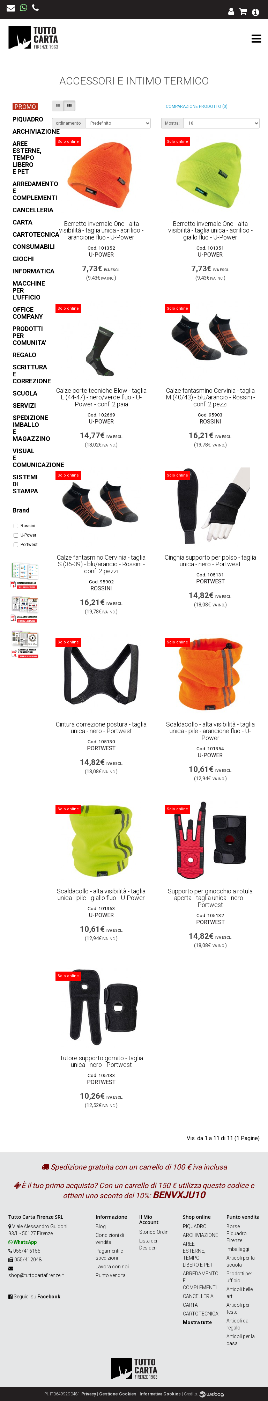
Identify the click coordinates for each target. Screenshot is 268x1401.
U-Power (25, 535)
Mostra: (172, 123)
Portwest (25, 544)
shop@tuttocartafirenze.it (36, 1275)
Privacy (88, 1394)
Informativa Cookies (160, 1394)
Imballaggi (237, 1249)
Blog (101, 1226)
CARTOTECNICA (200, 1314)
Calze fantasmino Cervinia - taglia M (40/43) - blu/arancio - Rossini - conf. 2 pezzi (210, 397)
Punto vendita (111, 1275)
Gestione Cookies (117, 1394)
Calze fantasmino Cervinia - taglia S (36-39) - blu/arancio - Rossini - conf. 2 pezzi (101, 564)
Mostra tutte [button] (197, 1322)
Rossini (24, 525)
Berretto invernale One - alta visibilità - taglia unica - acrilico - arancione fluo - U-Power (101, 230)
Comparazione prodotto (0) (197, 106)
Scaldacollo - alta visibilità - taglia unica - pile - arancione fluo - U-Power (210, 731)
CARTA (190, 1305)
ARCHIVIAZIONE (200, 1235)
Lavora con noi (112, 1266)
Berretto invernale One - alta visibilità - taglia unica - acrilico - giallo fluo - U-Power (210, 230)
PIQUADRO (195, 1226)
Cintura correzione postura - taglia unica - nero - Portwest (101, 728)
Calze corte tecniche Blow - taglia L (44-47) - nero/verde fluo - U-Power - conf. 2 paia (101, 397)
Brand (21, 510)
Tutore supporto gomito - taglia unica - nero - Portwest (101, 1061)
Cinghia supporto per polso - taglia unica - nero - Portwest (210, 561)
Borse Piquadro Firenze (236, 1233)
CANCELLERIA (198, 1296)
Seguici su (37, 1296)
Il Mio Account (148, 1219)
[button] (256, 11)
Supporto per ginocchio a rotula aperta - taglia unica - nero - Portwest (210, 898)
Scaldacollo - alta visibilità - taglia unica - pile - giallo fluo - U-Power (101, 894)
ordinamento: (69, 123)
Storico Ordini (154, 1232)
